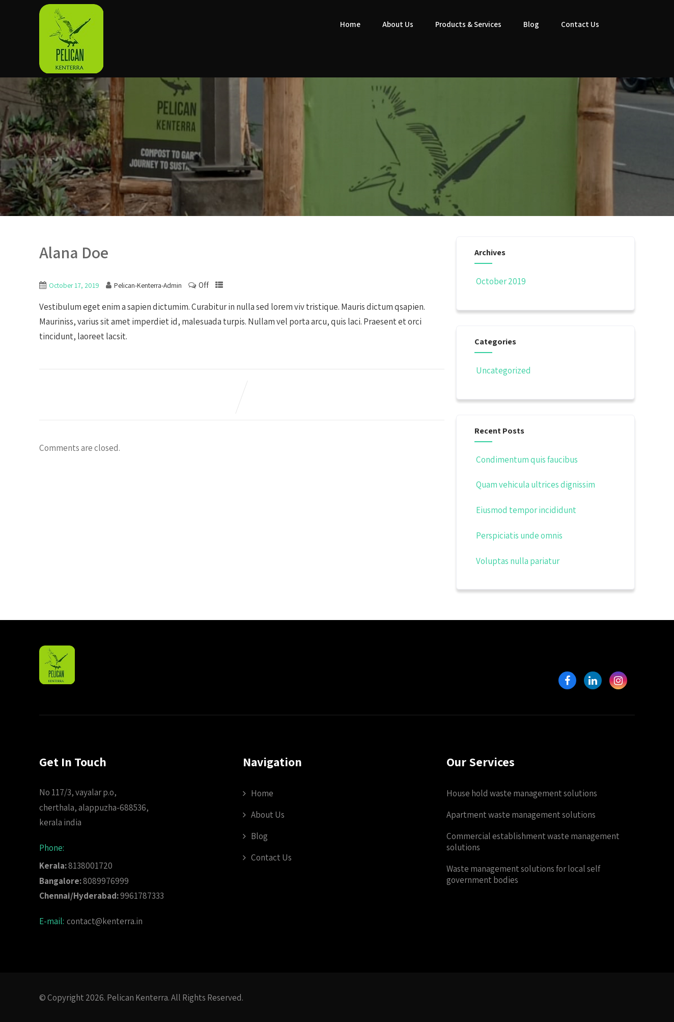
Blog (531, 24)
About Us (397, 24)
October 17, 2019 (74, 285)
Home (350, 24)
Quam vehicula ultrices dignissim (534, 484)
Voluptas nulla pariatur (516, 561)
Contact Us (580, 24)
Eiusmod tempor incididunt (525, 510)
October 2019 (501, 281)
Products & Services (468, 24)
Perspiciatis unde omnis (518, 535)
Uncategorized (502, 370)
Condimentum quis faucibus (526, 459)
